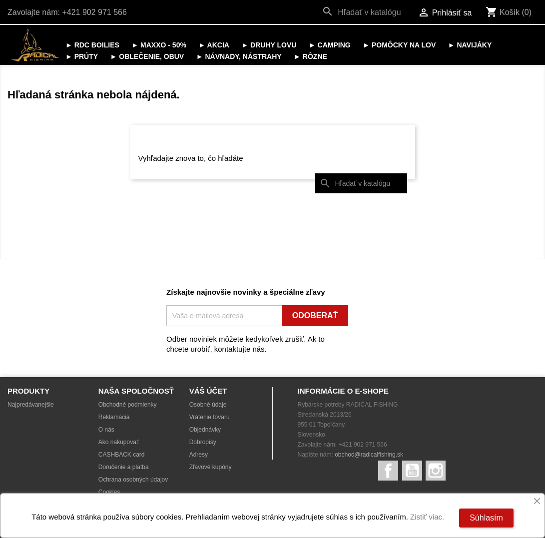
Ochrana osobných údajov (133, 479)
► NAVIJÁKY (470, 45)
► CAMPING (330, 45)
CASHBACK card (121, 454)
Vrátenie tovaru (209, 417)
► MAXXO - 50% (158, 45)
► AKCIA (213, 45)
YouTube (412, 471)
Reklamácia (114, 417)
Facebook (388, 471)
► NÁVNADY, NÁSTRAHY (239, 56)
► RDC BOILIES (92, 45)
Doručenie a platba (123, 467)
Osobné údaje (208, 404)
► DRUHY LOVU (268, 45)
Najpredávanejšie (30, 404)
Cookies (109, 492)
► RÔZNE (310, 56)
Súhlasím (486, 518)
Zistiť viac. (427, 517)
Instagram (436, 471)
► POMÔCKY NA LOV (399, 45)
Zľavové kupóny (210, 467)
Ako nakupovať (118, 442)
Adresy (198, 454)
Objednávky (205, 429)
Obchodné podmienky (127, 404)
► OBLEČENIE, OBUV (147, 56)
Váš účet (208, 391)
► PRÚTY (81, 56)
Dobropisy (202, 442)
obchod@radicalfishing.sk (369, 454)
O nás (106, 429)
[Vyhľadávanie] (364, 12)
